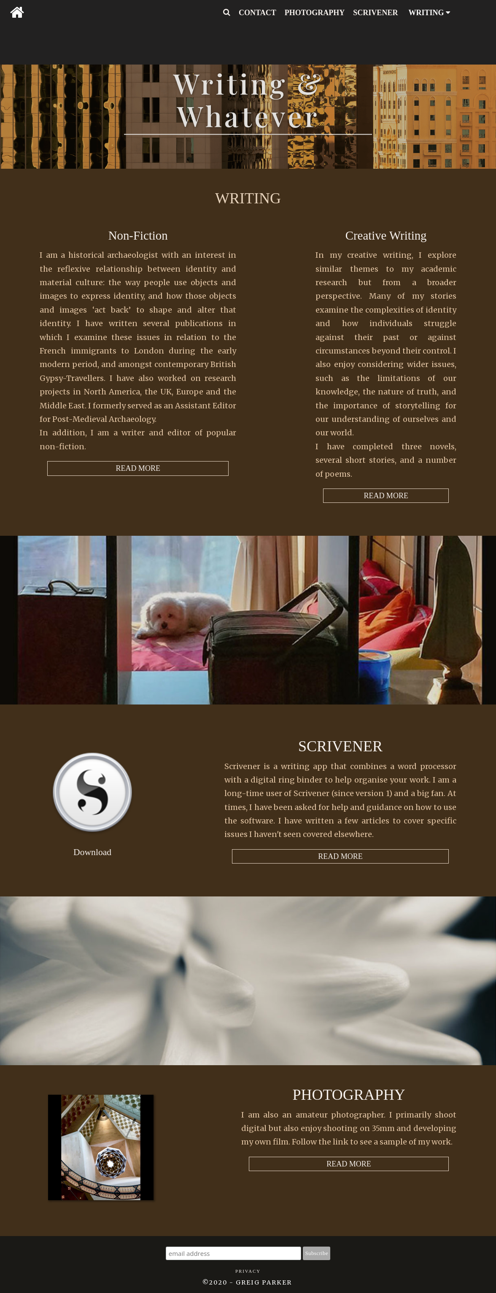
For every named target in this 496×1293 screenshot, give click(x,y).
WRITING (429, 12)
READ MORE (386, 495)
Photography (348, 1094)
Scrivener (340, 746)
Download (92, 852)
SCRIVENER (375, 12)
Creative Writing (386, 235)
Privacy (248, 1271)
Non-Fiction (138, 235)
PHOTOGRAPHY (315, 12)
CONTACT (257, 12)
